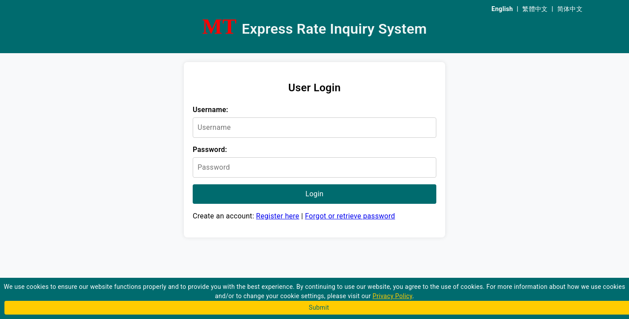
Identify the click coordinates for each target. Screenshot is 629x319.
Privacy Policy (392, 296)
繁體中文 (534, 8)
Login (315, 194)
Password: (210, 149)
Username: (210, 109)
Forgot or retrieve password (350, 216)
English (502, 8)
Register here (277, 216)
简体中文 (569, 8)
